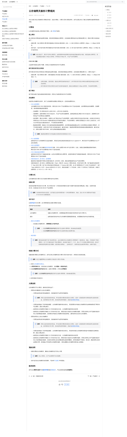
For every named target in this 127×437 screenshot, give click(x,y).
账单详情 (45, 375)
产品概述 (42, 11)
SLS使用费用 (35, 144)
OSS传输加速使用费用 (37, 157)
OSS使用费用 (35, 110)
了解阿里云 (59, 3)
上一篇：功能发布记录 (36, 381)
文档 (103, 2)
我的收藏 (96, 21)
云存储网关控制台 (39, 269)
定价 (38, 3)
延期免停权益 (75, 305)
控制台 (111, 2)
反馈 (67, 390)
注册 (115, 2)
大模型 (18, 3)
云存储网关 (12, 7)
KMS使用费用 (35, 151)
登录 (122, 2)
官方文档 (4, 7)
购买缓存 (33, 241)
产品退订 (56, 366)
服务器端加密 (48, 153)
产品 (23, 3)
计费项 (54, 37)
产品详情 (87, 21)
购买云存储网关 (35, 226)
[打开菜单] (3, 3)
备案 (107, 2)
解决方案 (28, 3)
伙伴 (48, 3)
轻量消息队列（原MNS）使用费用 (41, 164)
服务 (52, 3)
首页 (30, 11)
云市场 (43, 3)
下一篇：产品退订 (94, 381)
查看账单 (53, 375)
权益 (34, 3)
